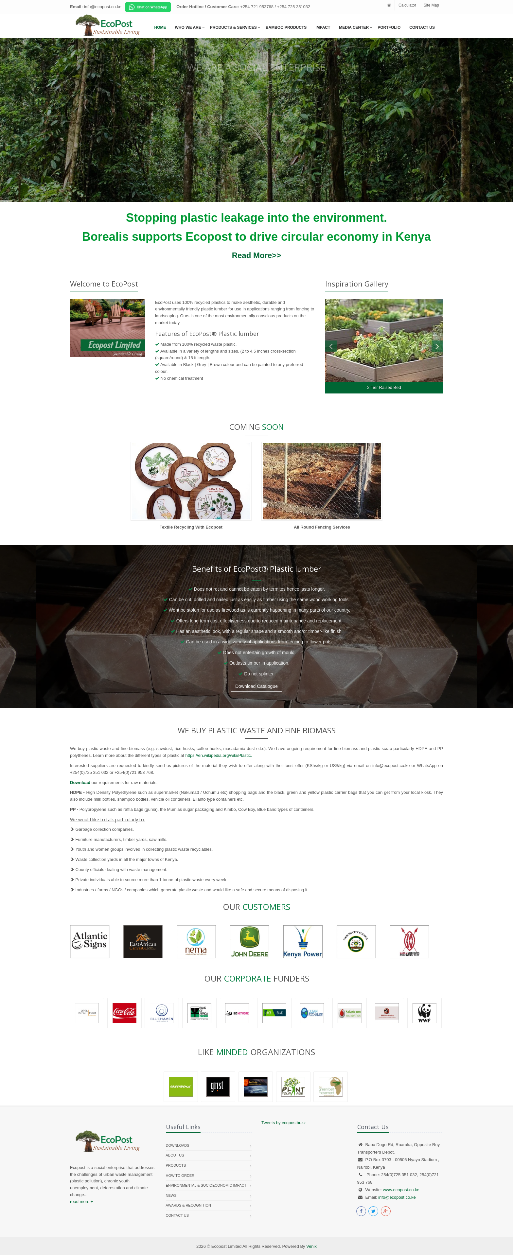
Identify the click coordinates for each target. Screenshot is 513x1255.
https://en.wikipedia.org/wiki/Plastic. (218, 755)
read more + (81, 1201)
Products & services (233, 27)
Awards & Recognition (188, 1205)
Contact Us (422, 27)
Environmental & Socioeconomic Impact (206, 1185)
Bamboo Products (286, 27)
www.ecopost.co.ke (401, 1189)
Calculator (407, 5)
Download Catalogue (256, 686)
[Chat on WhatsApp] (148, 6)
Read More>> (256, 255)
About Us (175, 1155)
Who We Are (188, 27)
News (171, 1195)
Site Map (431, 5)
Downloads (177, 1145)
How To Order (180, 1175)
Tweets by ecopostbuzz (283, 1122)
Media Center (354, 27)
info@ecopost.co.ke (397, 1197)
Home (160, 27)
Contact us (177, 1215)
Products (176, 1165)
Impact (322, 27)
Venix (311, 1246)
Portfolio (389, 27)
